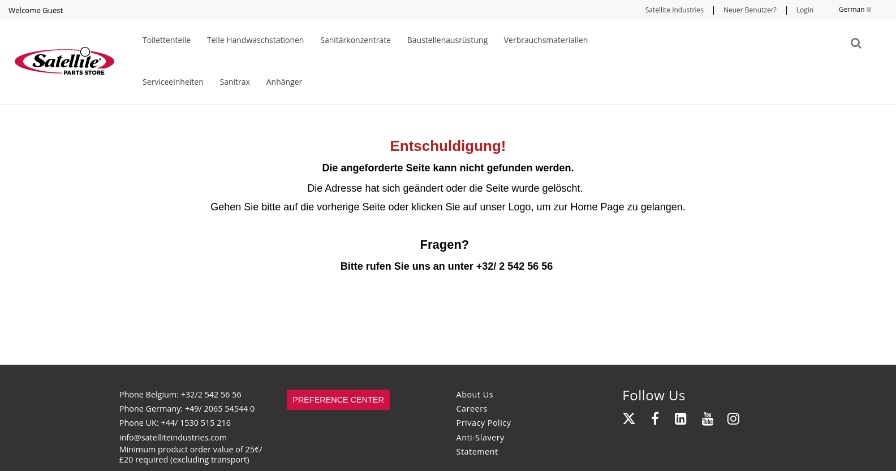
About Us (475, 394)
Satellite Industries (674, 10)
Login (804, 10)
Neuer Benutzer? (750, 10)
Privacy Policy (483, 422)
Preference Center (338, 399)
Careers (472, 408)
